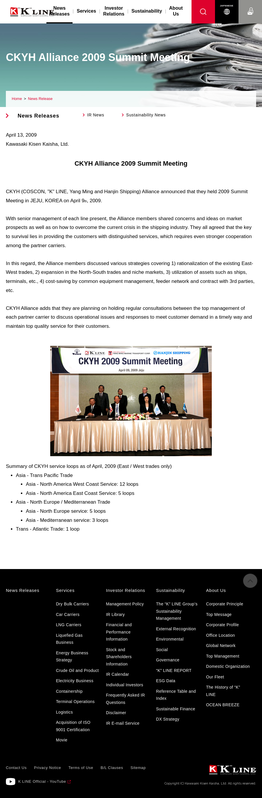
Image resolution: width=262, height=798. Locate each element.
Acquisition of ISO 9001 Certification (73, 726)
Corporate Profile (222, 624)
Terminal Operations (75, 701)
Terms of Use (80, 767)
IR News (95, 115)
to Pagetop (250, 585)
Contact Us (250, 5)
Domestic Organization (228, 666)
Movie (61, 740)
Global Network (221, 645)
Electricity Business (74, 680)
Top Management (222, 656)
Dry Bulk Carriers (72, 604)
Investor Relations (113, 11)
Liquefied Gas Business (69, 639)
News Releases (38, 116)
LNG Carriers (68, 624)
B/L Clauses (111, 767)
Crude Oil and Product (77, 670)
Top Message (219, 614)
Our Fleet (215, 677)
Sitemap (138, 767)
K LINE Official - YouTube (42, 781)
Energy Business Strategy (72, 657)
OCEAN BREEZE (223, 704)
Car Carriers (67, 614)
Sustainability (147, 11)
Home (17, 98)
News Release (40, 98)
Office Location (220, 635)
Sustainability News (146, 115)
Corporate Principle (224, 604)
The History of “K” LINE (223, 691)
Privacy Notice (47, 767)
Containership (69, 691)
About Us (176, 11)
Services (86, 11)
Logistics (64, 712)
